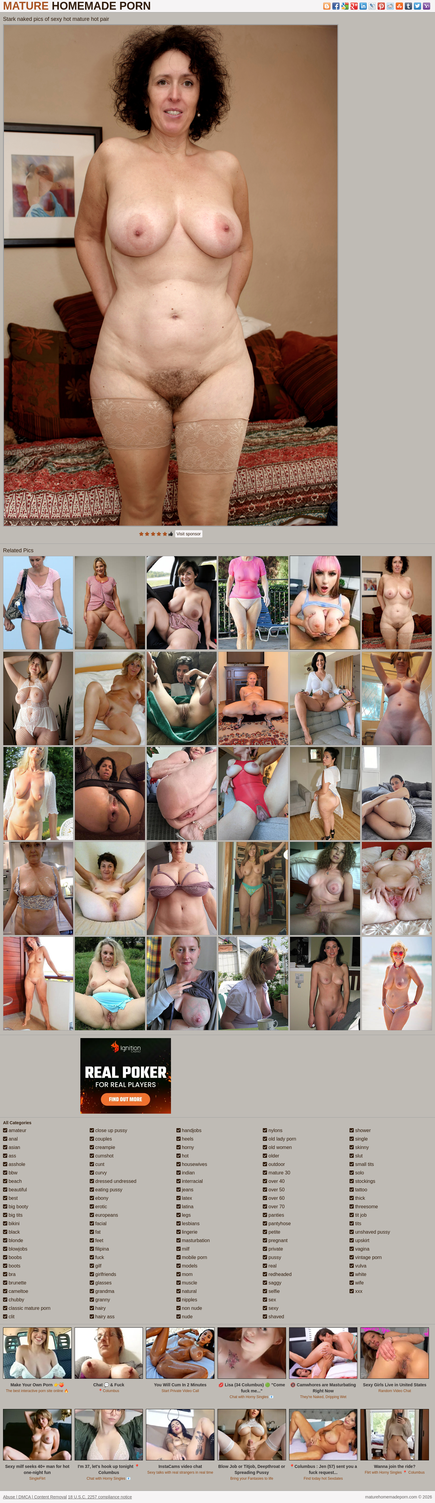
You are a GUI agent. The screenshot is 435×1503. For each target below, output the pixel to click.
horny (185, 1147)
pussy (272, 1257)
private (273, 1248)
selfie (271, 1291)
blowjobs (15, 1248)
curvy (98, 1172)
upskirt (359, 1240)
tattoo (358, 1189)
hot (182, 1155)
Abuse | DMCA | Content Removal (35, 1497)
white (358, 1274)
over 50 (274, 1189)
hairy (98, 1308)
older (271, 1155)
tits (355, 1223)
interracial (189, 1181)
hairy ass (102, 1316)
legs (183, 1215)
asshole (14, 1164)
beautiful (15, 1189)
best (10, 1198)
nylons (272, 1130)
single (359, 1138)
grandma (102, 1291)
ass (9, 1155)
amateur (14, 1130)
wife (357, 1282)
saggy (272, 1282)
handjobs (188, 1130)
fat (95, 1232)
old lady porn (279, 1138)
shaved (273, 1316)
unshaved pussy (370, 1232)
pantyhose (277, 1223)
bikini (11, 1223)
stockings (362, 1181)
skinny (359, 1147)
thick (357, 1198)
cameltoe (15, 1291)
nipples (186, 1299)
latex (184, 1198)
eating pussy (106, 1189)
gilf (96, 1265)
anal (10, 1138)
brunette (14, 1282)
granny (100, 1299)
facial (98, 1223)
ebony (99, 1198)
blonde (13, 1240)
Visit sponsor (189, 533)
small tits (362, 1164)
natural (186, 1291)
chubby (13, 1299)
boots (12, 1265)
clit (8, 1316)
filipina (99, 1248)
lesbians (188, 1223)
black (11, 1232)
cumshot (102, 1155)
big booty (15, 1206)
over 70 (274, 1206)
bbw (10, 1172)
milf (182, 1248)
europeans (104, 1215)
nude (184, 1316)
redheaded (277, 1274)
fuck (97, 1257)
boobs (12, 1257)
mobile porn (191, 1257)
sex (269, 1299)
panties (273, 1215)
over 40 (274, 1181)
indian (185, 1172)
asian (11, 1147)
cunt (97, 1164)
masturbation (193, 1240)
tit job (358, 1215)
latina (185, 1206)
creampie (102, 1147)
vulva (358, 1265)
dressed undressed (113, 1181)
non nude (189, 1308)
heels (185, 1138)
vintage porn (366, 1257)
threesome (364, 1206)
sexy (270, 1308)
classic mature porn (26, 1308)
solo (357, 1172)
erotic (98, 1206)
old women (277, 1147)
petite (271, 1232)
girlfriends (103, 1274)
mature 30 (276, 1172)
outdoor (274, 1164)
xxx (356, 1291)
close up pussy (108, 1130)
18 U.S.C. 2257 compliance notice (100, 1497)
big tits (13, 1215)
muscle (186, 1282)
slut (356, 1155)
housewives (191, 1164)
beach (12, 1181)
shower (360, 1130)
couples (101, 1138)
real (269, 1265)
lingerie (187, 1232)
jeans (185, 1189)
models (187, 1265)
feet (96, 1240)
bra (9, 1274)
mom (184, 1274)
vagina (359, 1248)
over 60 (274, 1198)
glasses (101, 1282)
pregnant (275, 1240)
